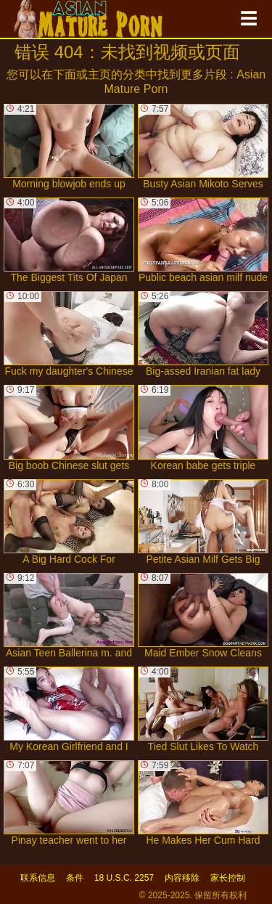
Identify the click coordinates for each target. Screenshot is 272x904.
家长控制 (227, 878)
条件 (74, 878)
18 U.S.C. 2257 (124, 878)
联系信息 (37, 878)
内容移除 (182, 878)
